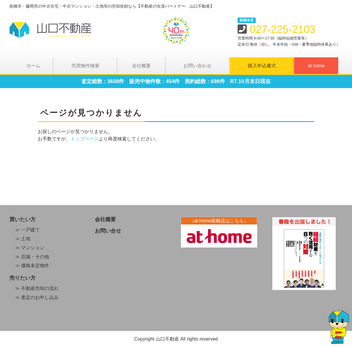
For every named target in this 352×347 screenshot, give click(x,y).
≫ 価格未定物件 (32, 265)
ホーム (33, 65)
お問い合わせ (197, 65)
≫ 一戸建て (27, 229)
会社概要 (141, 65)
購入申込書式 (262, 65)
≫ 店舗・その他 (32, 256)
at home (316, 65)
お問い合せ (108, 231)
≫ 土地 (22, 238)
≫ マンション (29, 247)
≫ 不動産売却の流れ (37, 288)
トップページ (85, 138)
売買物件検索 (85, 65)
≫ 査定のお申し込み (37, 297)
